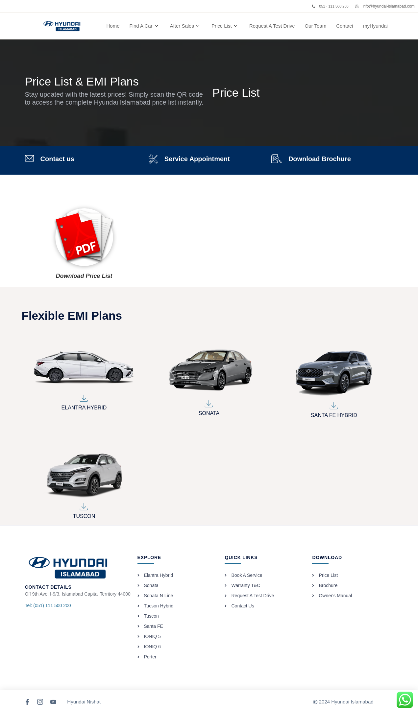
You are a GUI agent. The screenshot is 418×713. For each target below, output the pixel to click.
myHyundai (375, 26)
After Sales (185, 26)
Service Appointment (197, 158)
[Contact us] (29, 158)
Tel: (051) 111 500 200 (48, 605)
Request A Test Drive (272, 26)
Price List (224, 26)
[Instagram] (40, 701)
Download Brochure (319, 158)
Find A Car (144, 26)
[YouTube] (53, 701)
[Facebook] (27, 701)
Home (113, 26)
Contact (344, 26)
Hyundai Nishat (84, 701)
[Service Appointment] (153, 159)
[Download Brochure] (276, 158)
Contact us (57, 158)
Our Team (316, 26)
